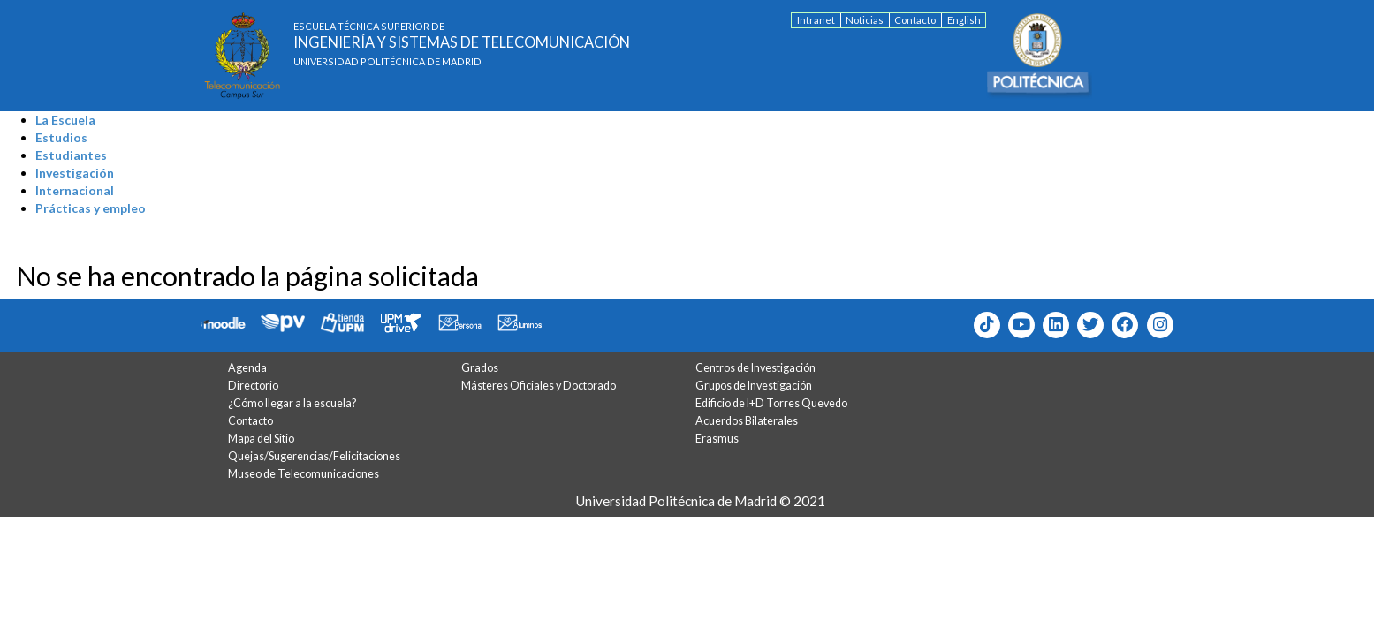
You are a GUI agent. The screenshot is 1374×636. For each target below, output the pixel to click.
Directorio (253, 385)
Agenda (247, 368)
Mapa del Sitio (261, 438)
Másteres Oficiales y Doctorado (538, 385)
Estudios (61, 137)
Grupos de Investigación (753, 385)
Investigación (74, 172)
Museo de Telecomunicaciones (303, 474)
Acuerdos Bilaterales (746, 421)
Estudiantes (71, 155)
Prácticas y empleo (90, 208)
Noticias (865, 20)
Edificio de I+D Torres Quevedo (771, 403)
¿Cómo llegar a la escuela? (292, 403)
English (964, 20)
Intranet (816, 20)
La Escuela (65, 119)
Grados (479, 368)
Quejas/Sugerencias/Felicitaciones (314, 456)
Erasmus (717, 438)
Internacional (74, 190)
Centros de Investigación (755, 368)
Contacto (915, 20)
